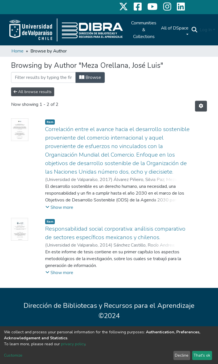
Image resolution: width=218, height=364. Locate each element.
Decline (181, 355)
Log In (206, 30)
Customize (13, 355)
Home (17, 51)
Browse (90, 77)
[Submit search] (194, 29)
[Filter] (43, 77)
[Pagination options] (201, 106)
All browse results (33, 91)
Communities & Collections (143, 30)
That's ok (202, 355)
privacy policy (73, 344)
